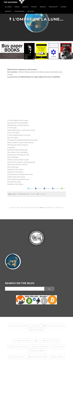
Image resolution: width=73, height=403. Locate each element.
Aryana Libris (49, 72)
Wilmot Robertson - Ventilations (53, 207)
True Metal (31, 194)
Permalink (42, 194)
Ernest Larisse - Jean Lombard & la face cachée (24, 207)
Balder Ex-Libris (37, 72)
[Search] (24, 289)
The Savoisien (10, 3)
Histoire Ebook (24, 72)
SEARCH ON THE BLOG (19, 283)
